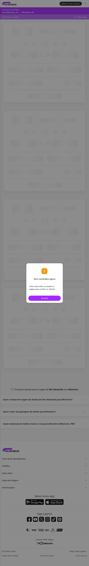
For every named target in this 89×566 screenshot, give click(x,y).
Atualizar (44, 298)
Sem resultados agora (44, 279)
